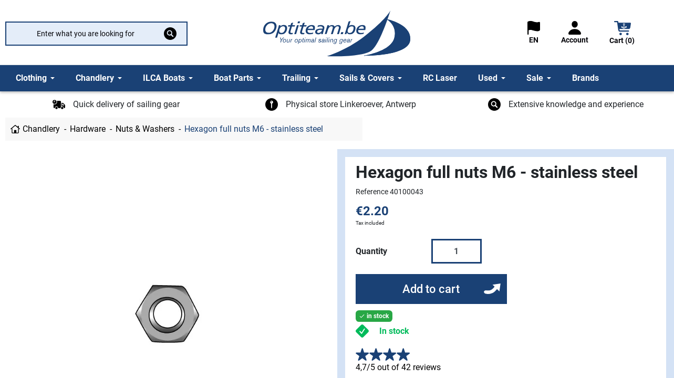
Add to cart (431, 289)
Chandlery (41, 129)
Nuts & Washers (145, 129)
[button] (622, 34)
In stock (394, 331)
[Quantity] (456, 251)
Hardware (88, 129)
